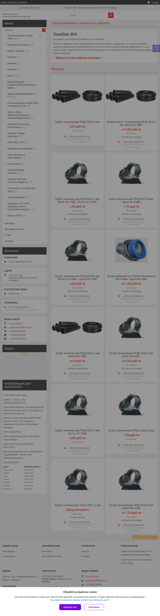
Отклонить (94, 607)
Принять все (70, 607)
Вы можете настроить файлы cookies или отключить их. (79, 600)
